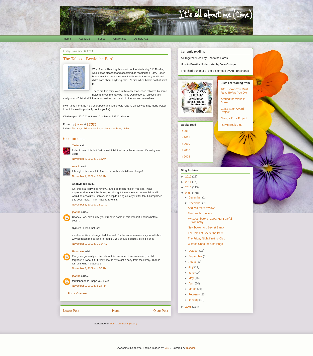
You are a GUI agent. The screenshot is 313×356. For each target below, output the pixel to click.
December (195, 197)
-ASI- (167, 347)
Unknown (78, 251)
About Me (84, 38)
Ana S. (76, 166)
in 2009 (185, 150)
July (191, 267)
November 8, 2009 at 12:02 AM (90, 204)
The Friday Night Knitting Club (206, 238)
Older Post (160, 310)
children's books (90, 128)
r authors (116, 128)
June (191, 272)
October (193, 250)
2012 (188, 176)
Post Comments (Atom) (123, 323)
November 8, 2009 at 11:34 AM (90, 243)
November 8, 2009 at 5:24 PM (89, 285)
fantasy (105, 128)
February (194, 294)
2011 (188, 181)
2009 (188, 192)
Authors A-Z (141, 38)
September (195, 256)
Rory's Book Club (231, 124)
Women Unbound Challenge (205, 243)
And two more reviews (201, 207)
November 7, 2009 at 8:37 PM (89, 176)
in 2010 (185, 143)
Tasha (75, 145)
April (191, 283)
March (192, 288)
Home (67, 38)
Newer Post (71, 310)
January (193, 299)
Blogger (190, 347)
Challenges (119, 38)
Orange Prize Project (234, 118)
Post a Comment (77, 293)
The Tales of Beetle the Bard (205, 233)
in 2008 (185, 156)
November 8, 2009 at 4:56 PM (89, 268)
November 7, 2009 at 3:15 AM (89, 158)
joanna (76, 211)
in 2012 (185, 131)
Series (101, 38)
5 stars (76, 128)
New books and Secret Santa (206, 227)
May (191, 278)
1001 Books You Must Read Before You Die (234, 91)
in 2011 (185, 137)
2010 (188, 187)
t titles (126, 128)
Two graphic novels (200, 213)
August (193, 261)
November (195, 203)
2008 (188, 306)
